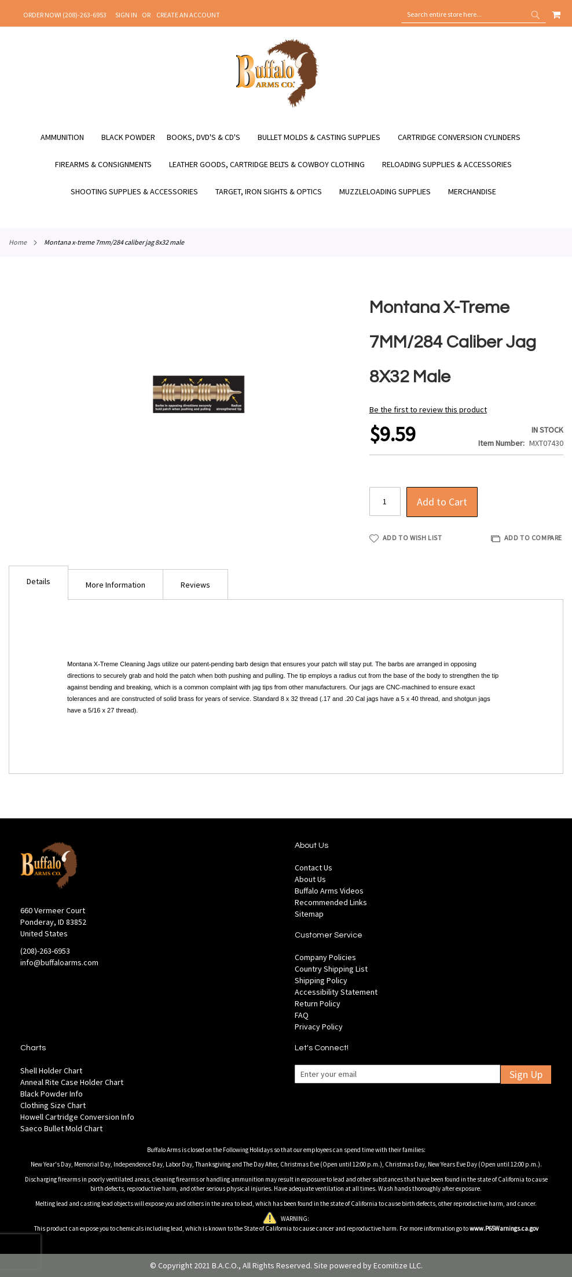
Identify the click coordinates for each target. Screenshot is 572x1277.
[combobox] (473, 14)
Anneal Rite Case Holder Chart (71, 1082)
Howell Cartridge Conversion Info (77, 1117)
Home (18, 242)
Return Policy (317, 1003)
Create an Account (188, 14)
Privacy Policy (319, 1026)
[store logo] (277, 106)
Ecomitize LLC (397, 1265)
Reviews (195, 585)
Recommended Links (331, 902)
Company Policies (325, 957)
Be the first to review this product (428, 409)
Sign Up (525, 1074)
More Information (115, 585)
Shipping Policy (321, 980)
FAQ (302, 1015)
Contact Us (313, 867)
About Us (310, 879)
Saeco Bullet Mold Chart (61, 1128)
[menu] (286, 164)
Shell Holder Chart (51, 1070)
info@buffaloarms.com (59, 962)
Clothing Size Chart (53, 1105)
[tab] (38, 583)
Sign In (126, 14)
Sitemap (309, 914)
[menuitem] (68, 137)
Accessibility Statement (336, 992)
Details (38, 581)
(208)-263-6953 (45, 951)
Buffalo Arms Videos (329, 890)
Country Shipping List (331, 969)
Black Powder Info (51, 1093)
